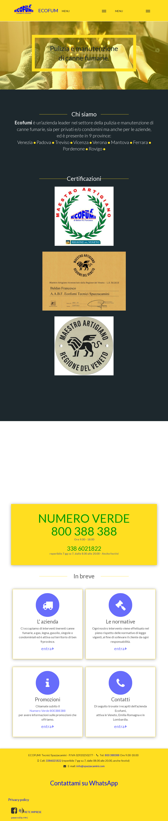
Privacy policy (18, 799)
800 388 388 (84, 531)
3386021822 (53, 760)
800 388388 (112, 755)
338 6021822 (84, 548)
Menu (119, 11)
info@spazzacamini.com (90, 766)
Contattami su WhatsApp (84, 783)
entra (47, 648)
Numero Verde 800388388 (48, 710)
